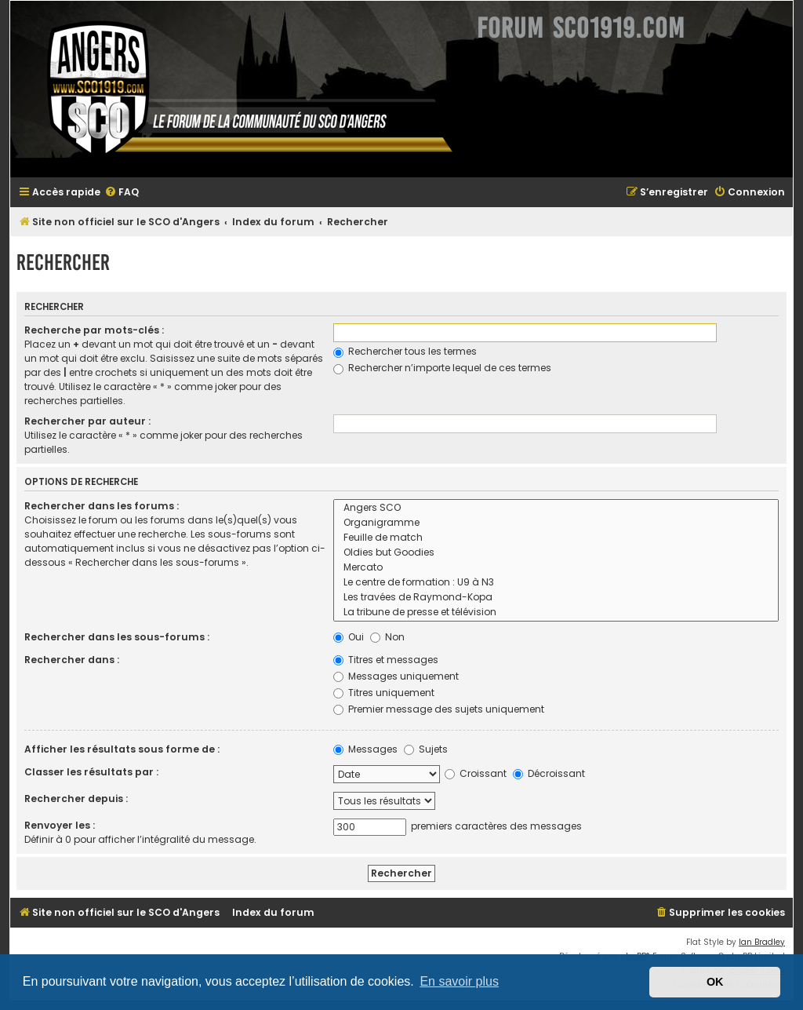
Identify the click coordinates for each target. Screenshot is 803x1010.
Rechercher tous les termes (405, 351)
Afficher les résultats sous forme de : (122, 749)
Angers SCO (556, 508)
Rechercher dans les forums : (101, 505)
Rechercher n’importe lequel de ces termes (442, 367)
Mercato (556, 567)
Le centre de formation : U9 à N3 (556, 582)
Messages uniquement (396, 676)
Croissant (476, 773)
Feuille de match (556, 538)
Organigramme (556, 523)
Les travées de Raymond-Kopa (556, 597)
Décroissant (549, 773)
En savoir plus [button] (459, 981)
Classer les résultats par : (91, 771)
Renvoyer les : (59, 825)
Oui (348, 637)
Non (387, 637)
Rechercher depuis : (76, 798)
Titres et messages (385, 659)
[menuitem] (121, 192)
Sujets (426, 749)
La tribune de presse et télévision (556, 612)
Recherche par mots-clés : (94, 330)
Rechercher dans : (71, 659)
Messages (365, 749)
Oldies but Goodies (556, 552)
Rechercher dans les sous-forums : (116, 637)
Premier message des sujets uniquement (438, 709)
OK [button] (715, 981)
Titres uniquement (383, 692)
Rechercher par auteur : (87, 421)
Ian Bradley (762, 942)
